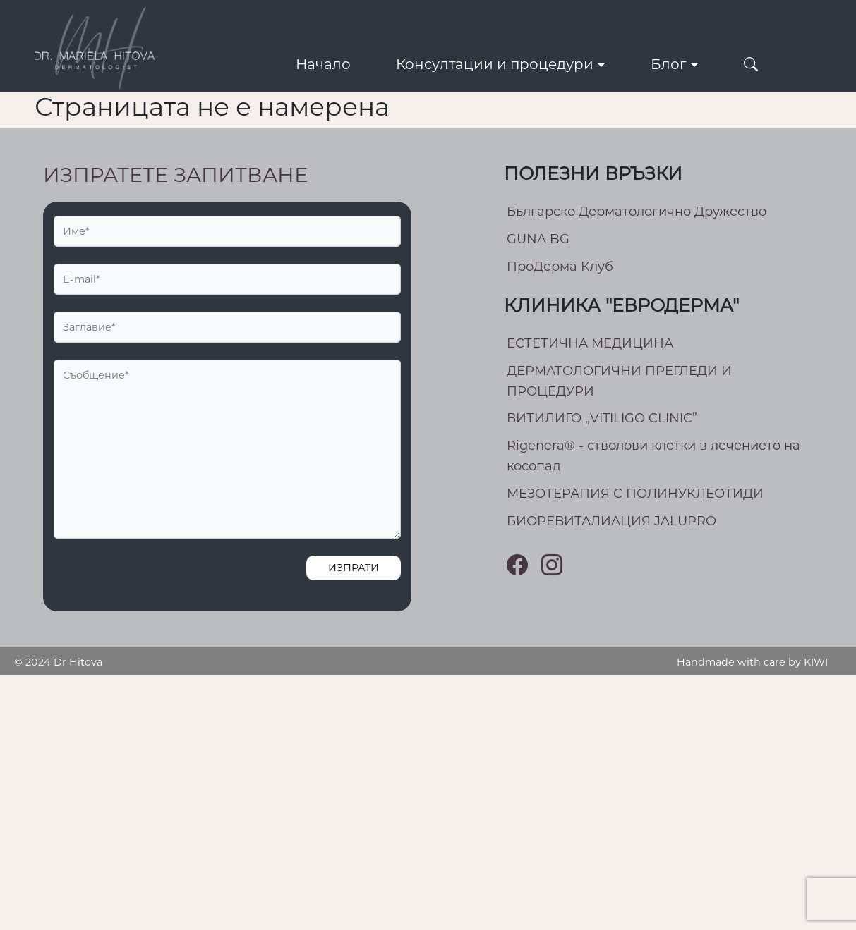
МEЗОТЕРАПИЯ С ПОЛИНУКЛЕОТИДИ (635, 493)
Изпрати (353, 567)
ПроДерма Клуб (560, 266)
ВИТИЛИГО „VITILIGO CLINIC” (602, 418)
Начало (323, 64)
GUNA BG (538, 239)
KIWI (816, 662)
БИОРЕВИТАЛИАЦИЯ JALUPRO (611, 521)
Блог (669, 64)
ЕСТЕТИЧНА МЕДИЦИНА (590, 343)
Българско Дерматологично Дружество (636, 211)
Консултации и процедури (494, 64)
